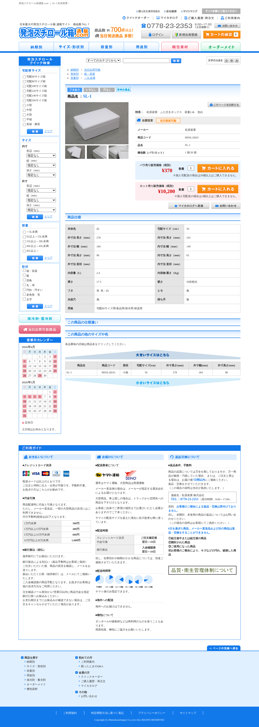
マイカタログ (89, 685)
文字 (27, 299)
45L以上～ (31, 250)
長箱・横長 (31, 124)
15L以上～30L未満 (36, 241)
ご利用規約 (70, 713)
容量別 (75, 78)
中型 (27, 109)
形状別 (75, 73)
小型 (27, 105)
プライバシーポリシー (151, 713)
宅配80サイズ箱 (34, 81)
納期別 (75, 69)
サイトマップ (188, 713)
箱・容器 (30, 271)
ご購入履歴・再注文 (93, 681)
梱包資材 (32, 689)
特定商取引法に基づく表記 (107, 713)
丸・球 (29, 285)
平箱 (27, 119)
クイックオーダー (92, 676)
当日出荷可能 (92, 69)
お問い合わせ (89, 696)
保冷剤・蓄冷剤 (36, 679)
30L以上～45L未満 (36, 246)
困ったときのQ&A (92, 666)
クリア (48, 131)
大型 (27, 114)
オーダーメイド (36, 684)
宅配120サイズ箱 (35, 90)
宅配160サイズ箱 (35, 100)
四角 (27, 280)
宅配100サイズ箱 (35, 86)
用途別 (31, 675)
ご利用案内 (88, 661)
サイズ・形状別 (36, 666)
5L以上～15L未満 (35, 236)
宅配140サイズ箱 (35, 95)
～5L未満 (30, 231)
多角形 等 (31, 294)
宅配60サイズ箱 (34, 76)
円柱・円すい (33, 290)
